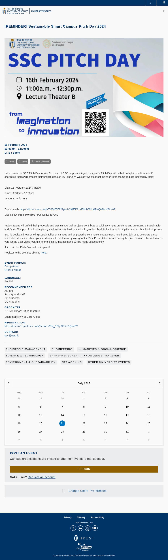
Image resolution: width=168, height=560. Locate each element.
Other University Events (109, 362)
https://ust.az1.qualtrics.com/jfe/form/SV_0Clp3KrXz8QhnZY (41, 326)
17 (127, 415)
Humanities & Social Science (102, 349)
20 (40, 423)
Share (11, 162)
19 (19, 423)
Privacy (68, 517)
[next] (159, 383)
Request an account (41, 477)
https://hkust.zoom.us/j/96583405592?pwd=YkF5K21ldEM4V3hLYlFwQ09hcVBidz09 (67, 209)
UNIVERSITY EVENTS (41, 11)
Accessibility (97, 517)
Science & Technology (24, 355)
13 (40, 415)
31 (127, 431)
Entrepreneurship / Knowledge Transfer (84, 355)
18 (148, 415)
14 (62, 415)
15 (84, 415)
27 (40, 431)
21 (62, 423)
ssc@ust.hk (12, 335)
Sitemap (81, 517)
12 (19, 415)
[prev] (8, 383)
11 (148, 406)
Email (24, 162)
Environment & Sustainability (31, 362)
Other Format (13, 269)
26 (19, 431)
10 (127, 406)
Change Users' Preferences (88, 491)
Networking (72, 362)
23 (105, 423)
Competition (12, 266)
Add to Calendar (41, 162)
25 (148, 423)
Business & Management (26, 349)
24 (127, 423)
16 (105, 415)
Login (85, 469)
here (43, 252)
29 (40, 398)
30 (62, 398)
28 (19, 398)
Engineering (62, 349)
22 (84, 423)
